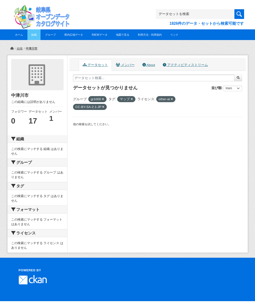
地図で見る (122, 34)
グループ (50, 34)
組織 (34, 34)
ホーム (19, 34)
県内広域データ (73, 34)
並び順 (216, 88)
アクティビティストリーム (185, 65)
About (148, 65)
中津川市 (31, 48)
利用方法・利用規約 (150, 34)
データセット (95, 65)
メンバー (125, 65)
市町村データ (99, 34)
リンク (174, 34)
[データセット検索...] (154, 77)
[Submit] (238, 77)
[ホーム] (12, 48)
